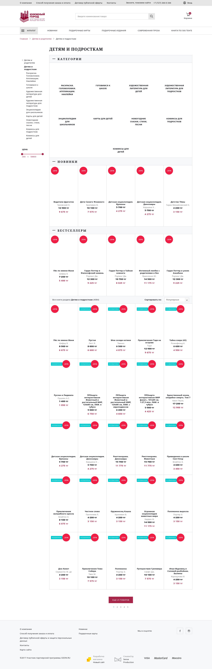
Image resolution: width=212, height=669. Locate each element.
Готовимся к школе (32, 86)
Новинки (52, 30)
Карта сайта (26, 649)
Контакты (111, 2)
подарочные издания (114, 30)
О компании (26, 2)
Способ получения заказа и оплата (53, 2)
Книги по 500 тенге (181, 30)
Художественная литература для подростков (34, 103)
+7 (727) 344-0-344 (162, 2)
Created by (128, 656)
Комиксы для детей (32, 137)
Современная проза (149, 30)
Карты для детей (34, 116)
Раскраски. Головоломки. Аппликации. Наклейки (33, 77)
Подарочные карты (79, 30)
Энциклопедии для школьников (34, 111)
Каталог (28, 30)
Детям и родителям (28, 61)
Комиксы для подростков (32, 130)
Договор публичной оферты (88, 2)
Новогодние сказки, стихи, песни (33, 123)
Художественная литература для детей (34, 94)
